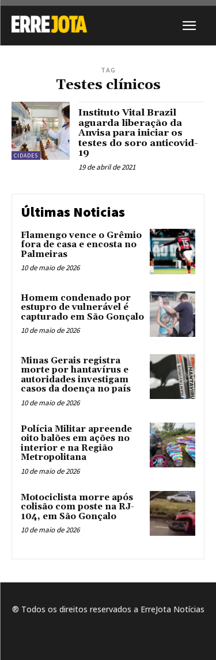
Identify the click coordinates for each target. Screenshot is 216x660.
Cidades (26, 155)
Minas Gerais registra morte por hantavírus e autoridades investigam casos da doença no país (76, 375)
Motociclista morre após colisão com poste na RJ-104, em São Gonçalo (77, 507)
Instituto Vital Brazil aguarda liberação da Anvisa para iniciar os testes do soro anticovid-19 (138, 133)
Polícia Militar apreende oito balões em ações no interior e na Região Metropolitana (76, 443)
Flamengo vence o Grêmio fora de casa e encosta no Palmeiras (81, 245)
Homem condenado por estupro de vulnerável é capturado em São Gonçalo (82, 308)
